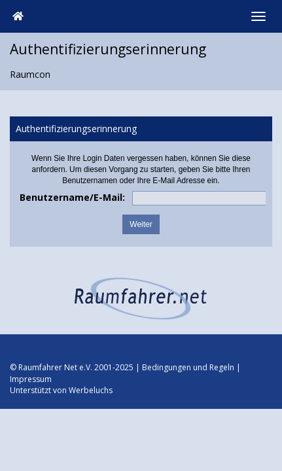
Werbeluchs (91, 390)
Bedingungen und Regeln (188, 367)
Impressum (31, 379)
